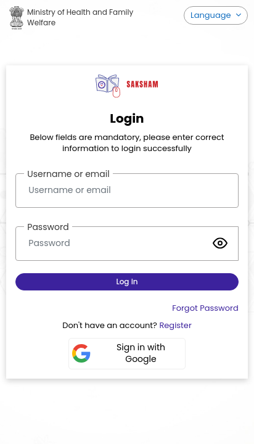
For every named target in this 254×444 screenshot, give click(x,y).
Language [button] (211, 15)
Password (47, 227)
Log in (126, 281)
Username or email (68, 174)
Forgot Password (205, 308)
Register (175, 325)
